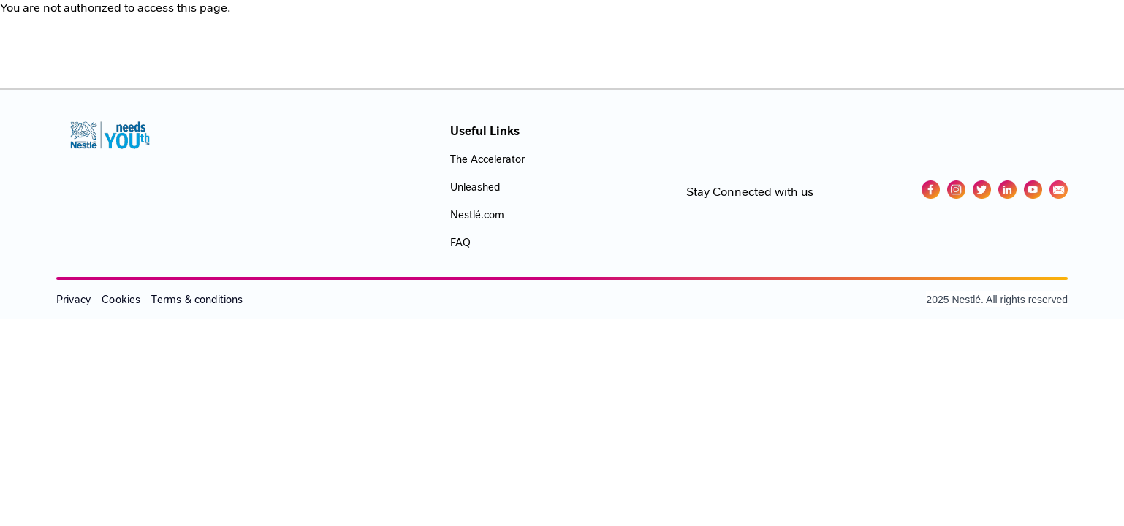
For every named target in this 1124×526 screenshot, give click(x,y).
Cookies (121, 299)
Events (773, 31)
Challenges (846, 31)
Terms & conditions (197, 299)
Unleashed (475, 187)
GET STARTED (1049, 31)
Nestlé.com (477, 214)
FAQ (460, 242)
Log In (968, 31)
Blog (914, 31)
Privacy (73, 299)
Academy (704, 31)
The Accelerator (487, 159)
